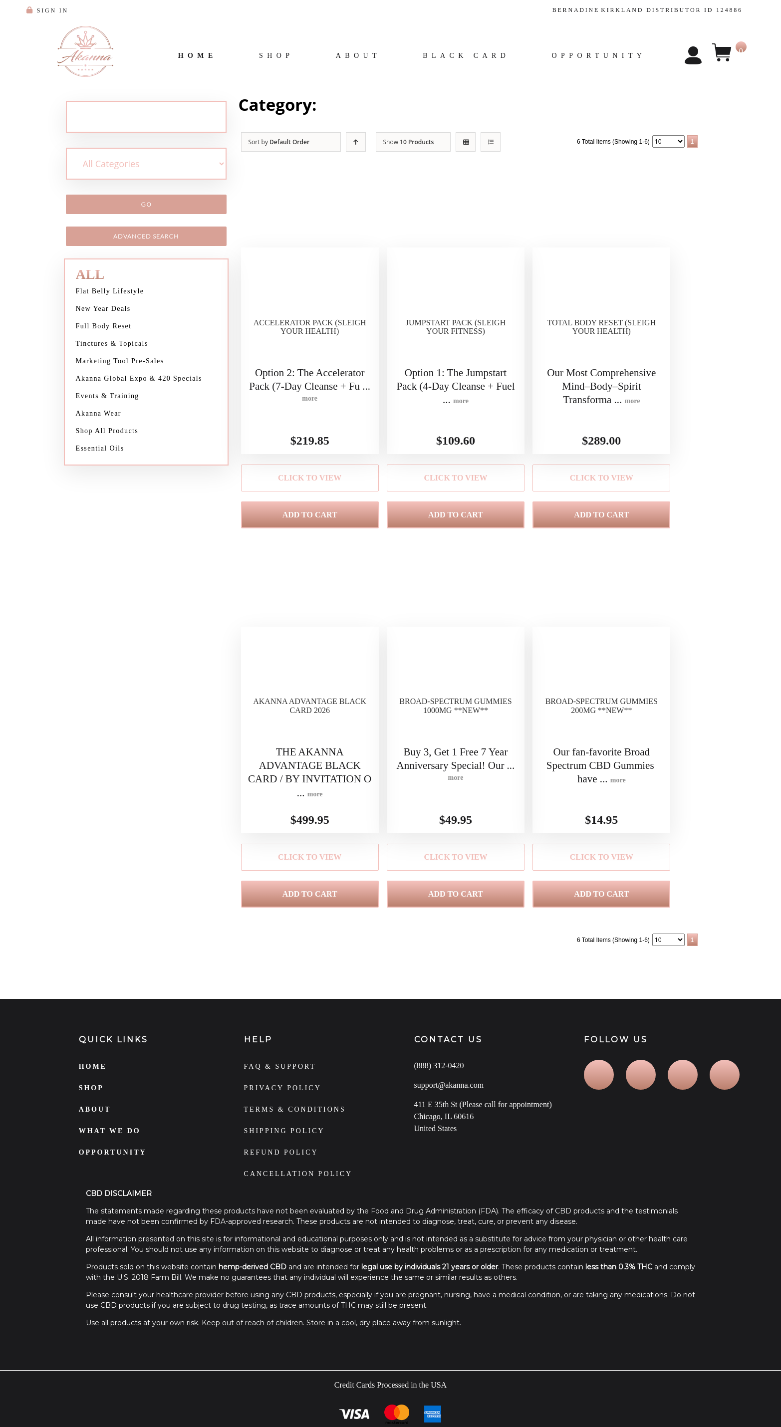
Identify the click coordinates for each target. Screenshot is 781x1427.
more (309, 401)
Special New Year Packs (410, 104)
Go (146, 204)
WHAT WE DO (110, 1143)
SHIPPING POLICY (284, 1143)
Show (408, 142)
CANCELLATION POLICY (298, 1185)
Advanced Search (146, 236)
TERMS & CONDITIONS (295, 1121)
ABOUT (95, 1121)
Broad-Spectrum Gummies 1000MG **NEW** (456, 723)
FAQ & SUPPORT (280, 1078)
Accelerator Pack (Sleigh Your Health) (310, 338)
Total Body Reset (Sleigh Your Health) (601, 338)
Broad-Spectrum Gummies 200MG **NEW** (601, 723)
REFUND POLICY (281, 1164)
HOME (93, 1078)
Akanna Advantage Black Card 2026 (309, 723)
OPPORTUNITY (113, 1164)
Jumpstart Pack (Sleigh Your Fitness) (455, 338)
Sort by (279, 142)
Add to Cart (309, 519)
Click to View (310, 480)
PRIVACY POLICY (282, 1100)
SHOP (91, 1100)
